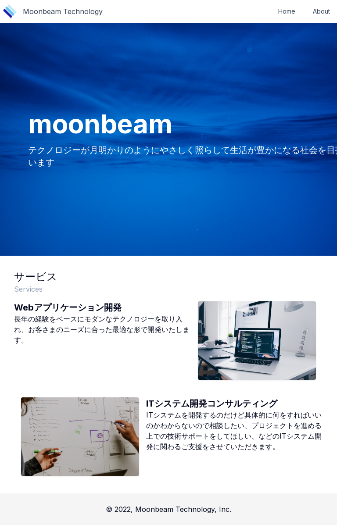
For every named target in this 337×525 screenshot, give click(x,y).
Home (286, 11)
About (321, 11)
